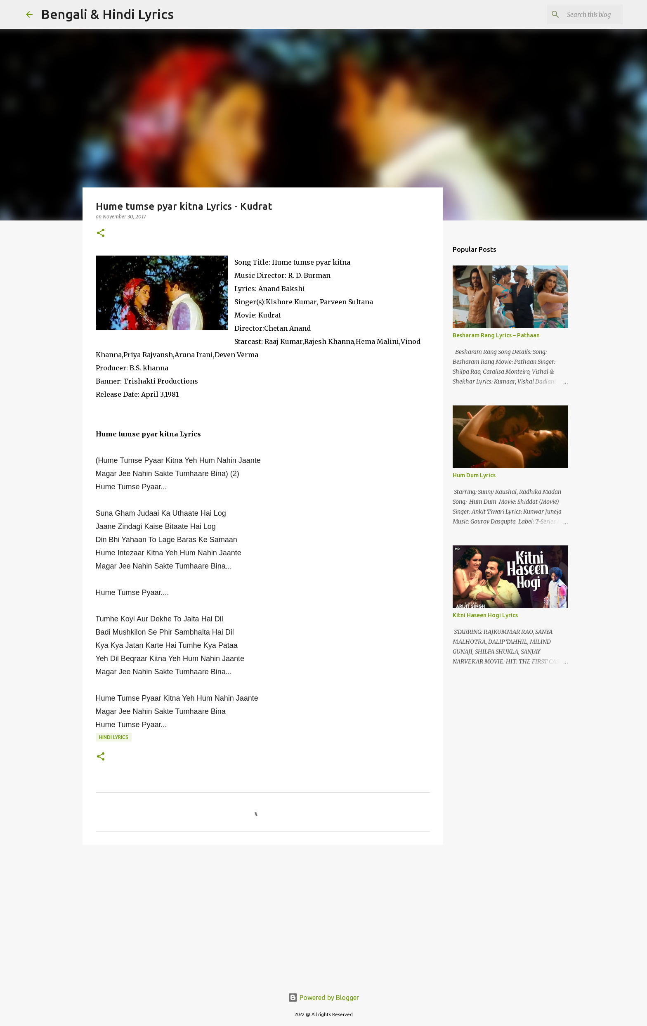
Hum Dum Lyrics (474, 475)
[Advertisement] (262, 915)
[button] (101, 233)
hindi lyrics (113, 737)
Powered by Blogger (323, 997)
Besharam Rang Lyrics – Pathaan (496, 335)
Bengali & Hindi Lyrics (107, 14)
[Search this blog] (579, 14)
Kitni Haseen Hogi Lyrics (485, 615)
